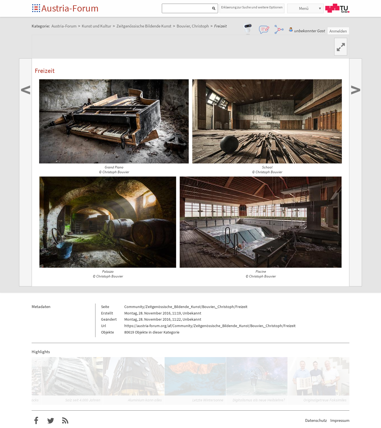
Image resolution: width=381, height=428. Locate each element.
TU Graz (337, 8)
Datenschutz (316, 420)
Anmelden (338, 31)
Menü (303, 8)
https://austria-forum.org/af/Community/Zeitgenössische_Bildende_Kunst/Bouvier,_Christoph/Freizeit (210, 325)
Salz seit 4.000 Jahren (82, 399)
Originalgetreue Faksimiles (325, 399)
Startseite (36, 8)
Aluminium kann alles (145, 399)
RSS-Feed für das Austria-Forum (65, 420)
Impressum (339, 420)
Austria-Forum (70, 8)
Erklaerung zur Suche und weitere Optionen (252, 7)
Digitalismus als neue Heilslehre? (259, 399)
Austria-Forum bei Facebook (36, 420)
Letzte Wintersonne (207, 399)
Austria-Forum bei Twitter (50, 420)
